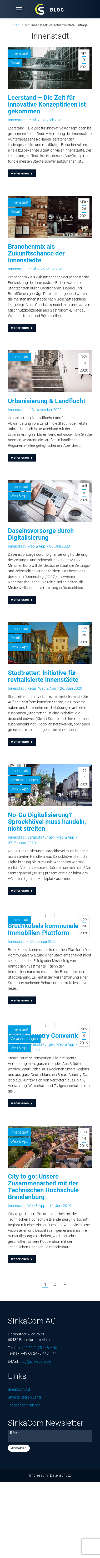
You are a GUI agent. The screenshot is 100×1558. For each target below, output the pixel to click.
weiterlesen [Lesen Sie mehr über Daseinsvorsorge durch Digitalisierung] (22, 600)
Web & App (19, 496)
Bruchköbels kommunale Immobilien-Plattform (43, 929)
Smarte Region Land (24, 1397)
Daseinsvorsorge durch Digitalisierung (41, 534)
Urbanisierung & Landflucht (46, 401)
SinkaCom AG (19, 1389)
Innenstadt (19, 53)
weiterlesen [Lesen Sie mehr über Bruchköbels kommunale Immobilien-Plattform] (22, 1000)
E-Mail (14, 1432)
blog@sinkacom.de (35, 1361)
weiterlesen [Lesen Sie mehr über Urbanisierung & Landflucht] (22, 457)
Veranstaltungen (24, 780)
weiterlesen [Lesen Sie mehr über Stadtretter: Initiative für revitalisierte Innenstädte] (22, 742)
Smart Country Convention (45, 1035)
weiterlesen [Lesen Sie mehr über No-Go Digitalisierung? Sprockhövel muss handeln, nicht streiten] (22, 891)
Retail (15, 63)
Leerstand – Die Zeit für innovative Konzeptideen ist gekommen (47, 104)
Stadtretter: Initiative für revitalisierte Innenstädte (43, 676)
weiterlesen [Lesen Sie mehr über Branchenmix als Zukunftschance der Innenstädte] (22, 328)
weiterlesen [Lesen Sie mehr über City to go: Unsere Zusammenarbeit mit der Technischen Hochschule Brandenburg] (22, 1259)
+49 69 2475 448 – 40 (39, 1348)
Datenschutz (60, 1475)
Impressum (38, 1475)
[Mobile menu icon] (19, 9)
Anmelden (19, 1448)
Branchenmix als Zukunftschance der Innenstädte (36, 253)
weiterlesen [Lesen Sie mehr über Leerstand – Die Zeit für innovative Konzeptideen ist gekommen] (22, 173)
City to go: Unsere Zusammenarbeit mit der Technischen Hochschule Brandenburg (43, 1187)
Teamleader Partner (24, 1405)
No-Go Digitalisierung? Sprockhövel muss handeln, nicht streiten (47, 821)
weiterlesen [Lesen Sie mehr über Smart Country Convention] (22, 1103)
